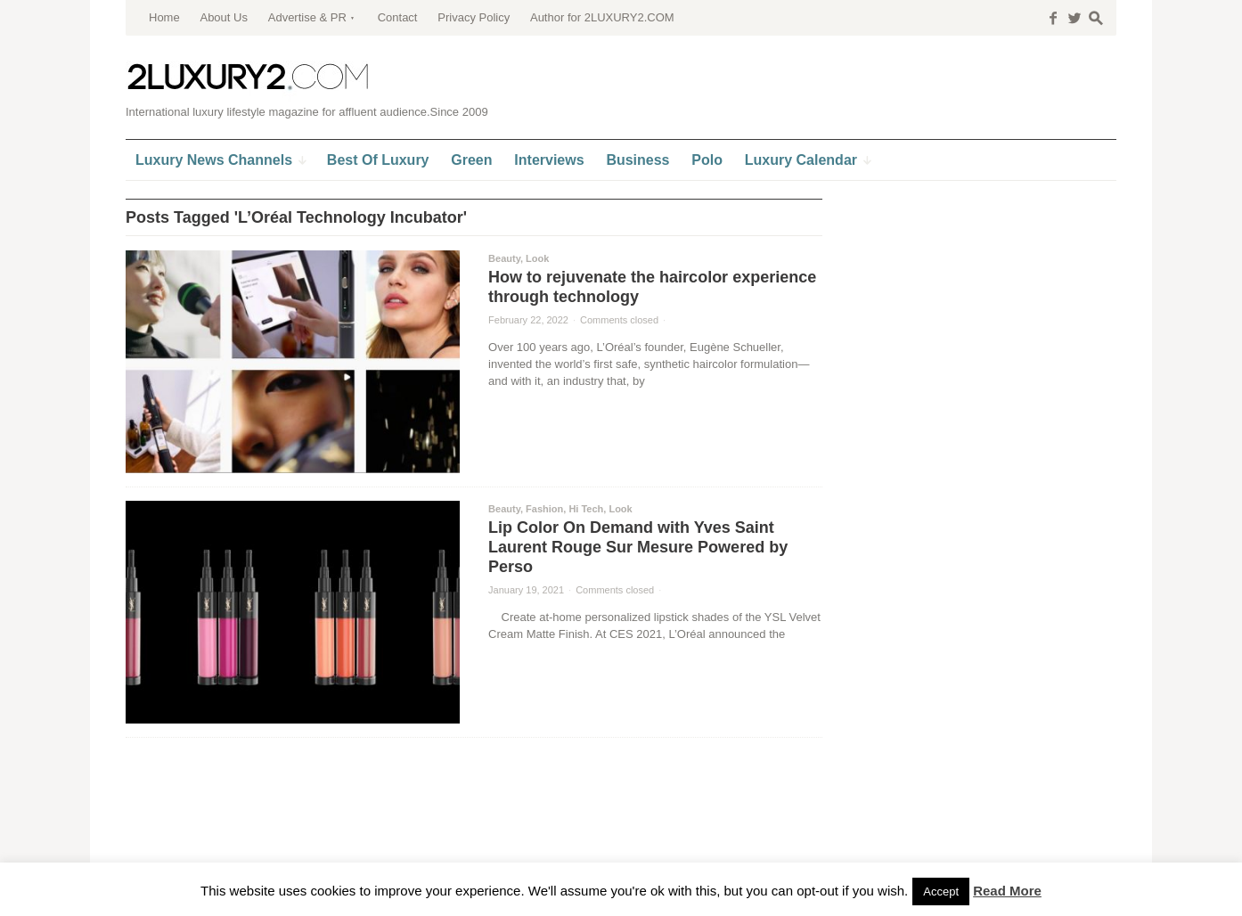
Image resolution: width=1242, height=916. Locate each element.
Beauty (504, 258)
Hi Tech (585, 508)
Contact (398, 17)
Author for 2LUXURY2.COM (602, 17)
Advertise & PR (307, 17)
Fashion (544, 508)
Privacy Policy (473, 17)
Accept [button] (941, 891)
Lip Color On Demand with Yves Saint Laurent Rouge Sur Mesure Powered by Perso (638, 547)
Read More (1007, 890)
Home (164, 17)
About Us (223, 17)
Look (537, 258)
